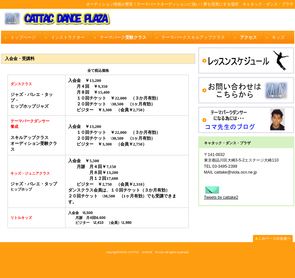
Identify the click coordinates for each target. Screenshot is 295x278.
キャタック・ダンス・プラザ (147, 19)
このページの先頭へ (273, 238)
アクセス (248, 37)
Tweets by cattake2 (221, 197)
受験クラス (123, 37)
